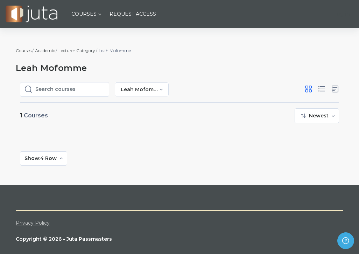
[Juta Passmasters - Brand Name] (31, 14)
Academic (45, 50)
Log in (341, 13)
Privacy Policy (33, 223)
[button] (308, 89)
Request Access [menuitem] (133, 14)
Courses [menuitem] (84, 14)
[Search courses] (70, 89)
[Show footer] (345, 240)
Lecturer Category (76, 50)
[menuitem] (317, 115)
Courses (23, 50)
